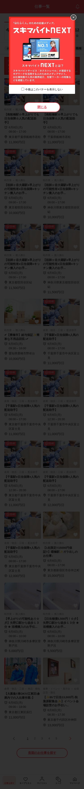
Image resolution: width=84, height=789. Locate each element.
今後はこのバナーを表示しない (44, 89)
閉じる (42, 107)
